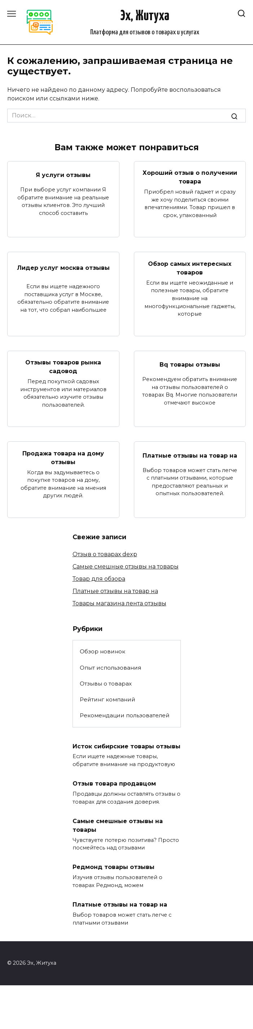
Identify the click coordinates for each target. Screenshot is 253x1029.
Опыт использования (110, 667)
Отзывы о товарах (106, 683)
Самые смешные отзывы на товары (126, 566)
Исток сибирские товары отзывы (126, 746)
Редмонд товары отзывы (113, 867)
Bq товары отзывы (190, 364)
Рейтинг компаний (107, 699)
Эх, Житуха (144, 16)
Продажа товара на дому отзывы (63, 457)
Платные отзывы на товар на (190, 455)
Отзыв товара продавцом (114, 783)
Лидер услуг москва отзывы (63, 267)
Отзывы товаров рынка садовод (63, 367)
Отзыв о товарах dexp (105, 554)
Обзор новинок (102, 651)
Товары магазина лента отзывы (119, 603)
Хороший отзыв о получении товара (190, 177)
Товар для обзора (99, 578)
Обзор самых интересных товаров (189, 268)
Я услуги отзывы (63, 175)
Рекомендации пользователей (125, 715)
